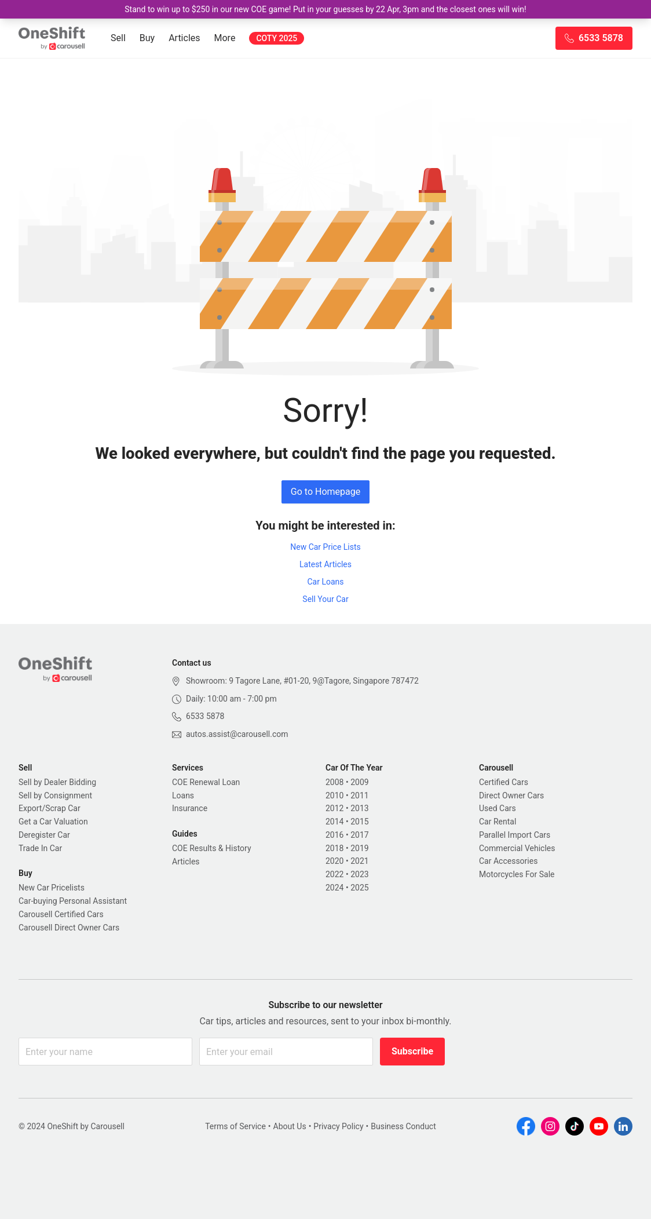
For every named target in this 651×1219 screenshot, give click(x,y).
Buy (147, 37)
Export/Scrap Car (50, 808)
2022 (334, 874)
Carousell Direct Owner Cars (69, 927)
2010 (334, 795)
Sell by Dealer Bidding (57, 782)
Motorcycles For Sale (517, 874)
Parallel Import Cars (514, 835)
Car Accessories (508, 861)
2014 (334, 821)
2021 (359, 861)
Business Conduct (403, 1126)
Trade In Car (40, 848)
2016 (334, 835)
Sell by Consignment (55, 795)
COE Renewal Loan (206, 782)
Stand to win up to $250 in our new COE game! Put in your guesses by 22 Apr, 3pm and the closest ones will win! (325, 9)
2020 (334, 861)
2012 (334, 808)
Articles (184, 37)
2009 (359, 782)
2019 (359, 848)
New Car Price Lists (325, 547)
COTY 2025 (276, 38)
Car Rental (497, 821)
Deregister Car (44, 835)
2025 (359, 887)
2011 (359, 795)
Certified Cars (503, 782)
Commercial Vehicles (517, 848)
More (225, 37)
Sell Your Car (325, 599)
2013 (359, 808)
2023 (359, 874)
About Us (289, 1126)
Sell (118, 37)
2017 (359, 835)
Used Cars (497, 808)
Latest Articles (325, 564)
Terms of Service (235, 1126)
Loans (183, 795)
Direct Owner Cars (511, 795)
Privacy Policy (338, 1126)
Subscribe (412, 1051)
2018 (334, 848)
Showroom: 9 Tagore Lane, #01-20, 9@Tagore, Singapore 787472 (302, 680)
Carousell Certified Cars (61, 914)
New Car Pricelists (52, 887)
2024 (334, 887)
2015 (359, 821)
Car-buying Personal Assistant (73, 901)
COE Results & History (211, 848)
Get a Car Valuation (53, 821)
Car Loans (325, 581)
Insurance (189, 808)
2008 (334, 782)
